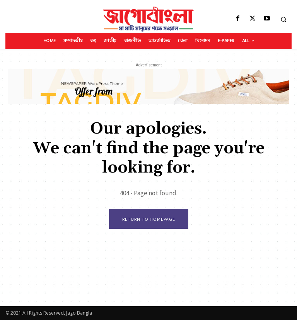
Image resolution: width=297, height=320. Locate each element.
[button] (283, 19)
